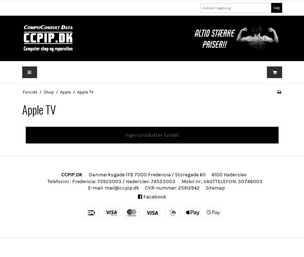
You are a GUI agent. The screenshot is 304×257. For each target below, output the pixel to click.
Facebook (152, 197)
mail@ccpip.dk (122, 188)
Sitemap (215, 188)
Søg (276, 7)
